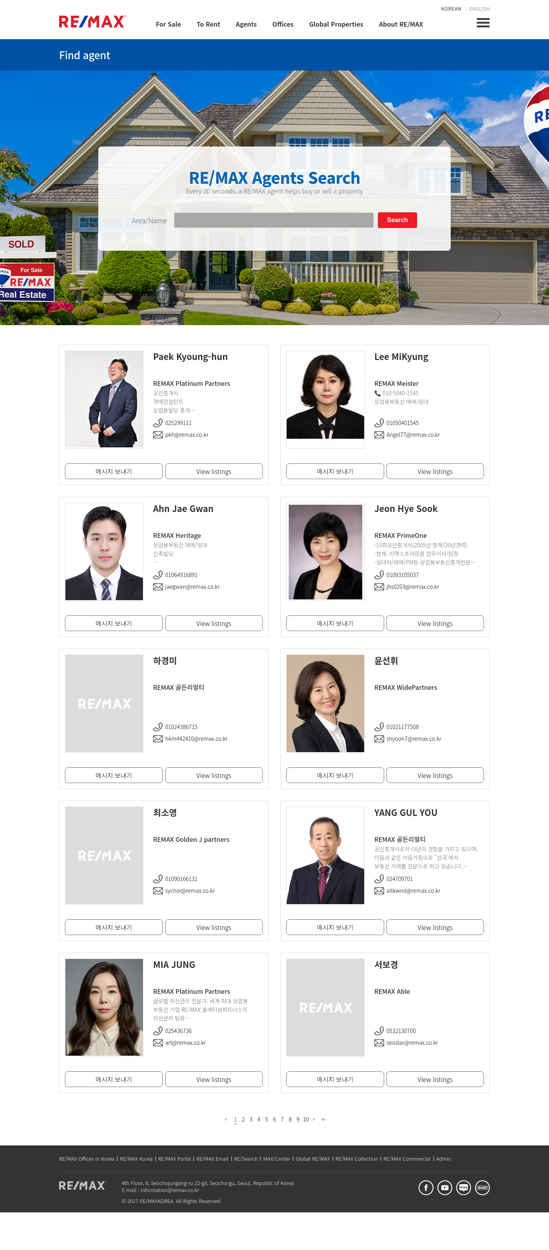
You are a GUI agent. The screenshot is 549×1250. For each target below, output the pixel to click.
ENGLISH (480, 8)
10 (306, 1119)
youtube (444, 1187)
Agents (246, 24)
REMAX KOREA (92, 21)
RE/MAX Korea (136, 1158)
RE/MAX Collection (357, 1158)
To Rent (208, 24)
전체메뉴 (483, 22)
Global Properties (336, 24)
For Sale (168, 24)
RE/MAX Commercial (406, 1158)
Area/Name (149, 220)
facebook (426, 1187)
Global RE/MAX (313, 1158)
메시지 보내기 (335, 471)
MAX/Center (276, 1158)
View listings (435, 471)
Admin (443, 1158)
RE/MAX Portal (174, 1158)
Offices (283, 24)
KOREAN (451, 8)
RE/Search (246, 1158)
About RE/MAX (401, 24)
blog (463, 1187)
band (482, 1187)
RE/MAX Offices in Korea (86, 1158)
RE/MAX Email (212, 1158)
